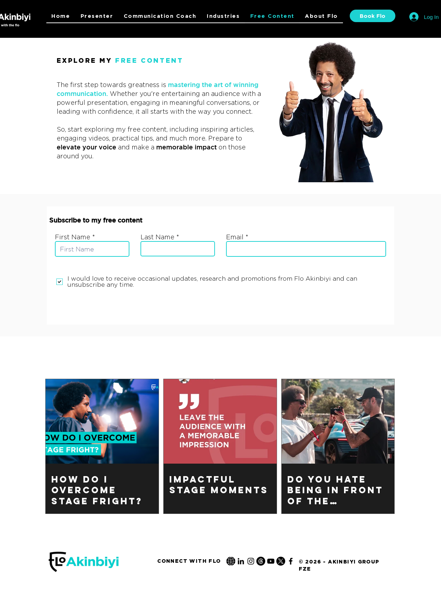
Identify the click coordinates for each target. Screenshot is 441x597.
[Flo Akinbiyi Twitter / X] (280, 561)
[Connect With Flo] (189, 561)
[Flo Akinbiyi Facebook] (290, 561)
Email (234, 237)
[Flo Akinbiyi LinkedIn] (240, 561)
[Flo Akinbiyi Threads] (260, 561)
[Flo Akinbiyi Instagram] (250, 561)
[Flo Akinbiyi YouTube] (270, 561)
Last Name (157, 237)
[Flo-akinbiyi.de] (230, 561)
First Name (72, 237)
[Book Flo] (372, 16)
